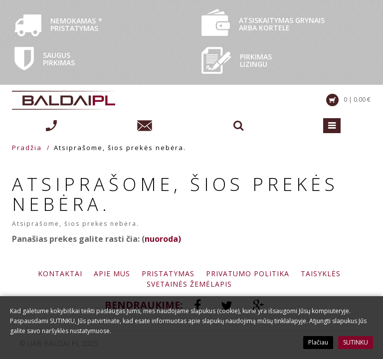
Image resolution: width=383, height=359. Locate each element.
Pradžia (27, 147)
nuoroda (161, 238)
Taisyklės (321, 273)
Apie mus (112, 273)
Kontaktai (60, 273)
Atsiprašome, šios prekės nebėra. (120, 147)
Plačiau (318, 342)
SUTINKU (355, 342)
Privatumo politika (247, 273)
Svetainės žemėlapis (189, 284)
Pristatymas (168, 273)
